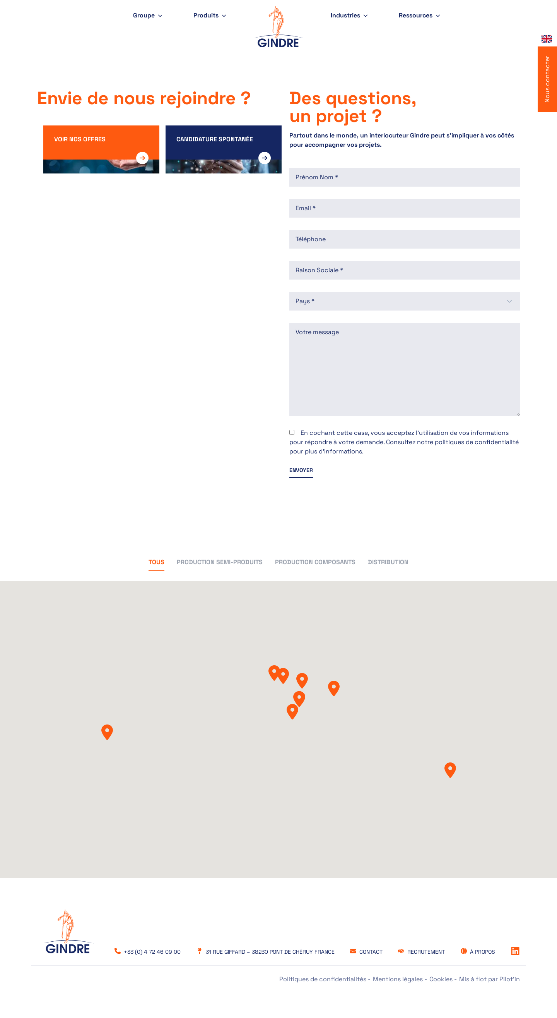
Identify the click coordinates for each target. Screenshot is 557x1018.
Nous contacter (547, 79)
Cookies (441, 979)
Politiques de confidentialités (323, 979)
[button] (156, 564)
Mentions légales (398, 979)
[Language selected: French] (547, 38)
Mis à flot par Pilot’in (489, 979)
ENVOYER (301, 470)
